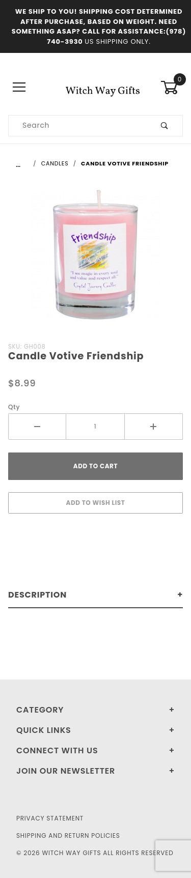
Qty (14, 407)
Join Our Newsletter (65, 771)
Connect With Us (57, 750)
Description (37, 595)
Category (40, 710)
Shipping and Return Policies (68, 835)
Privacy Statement (50, 818)
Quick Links (43, 730)
